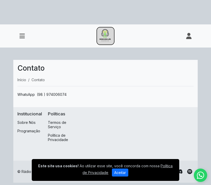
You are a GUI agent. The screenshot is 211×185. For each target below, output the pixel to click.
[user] (189, 36)
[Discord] (179, 172)
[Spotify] (189, 172)
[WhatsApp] (200, 175)
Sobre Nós (26, 122)
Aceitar (120, 172)
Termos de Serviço (57, 124)
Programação (28, 131)
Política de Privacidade (58, 137)
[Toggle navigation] (22, 36)
